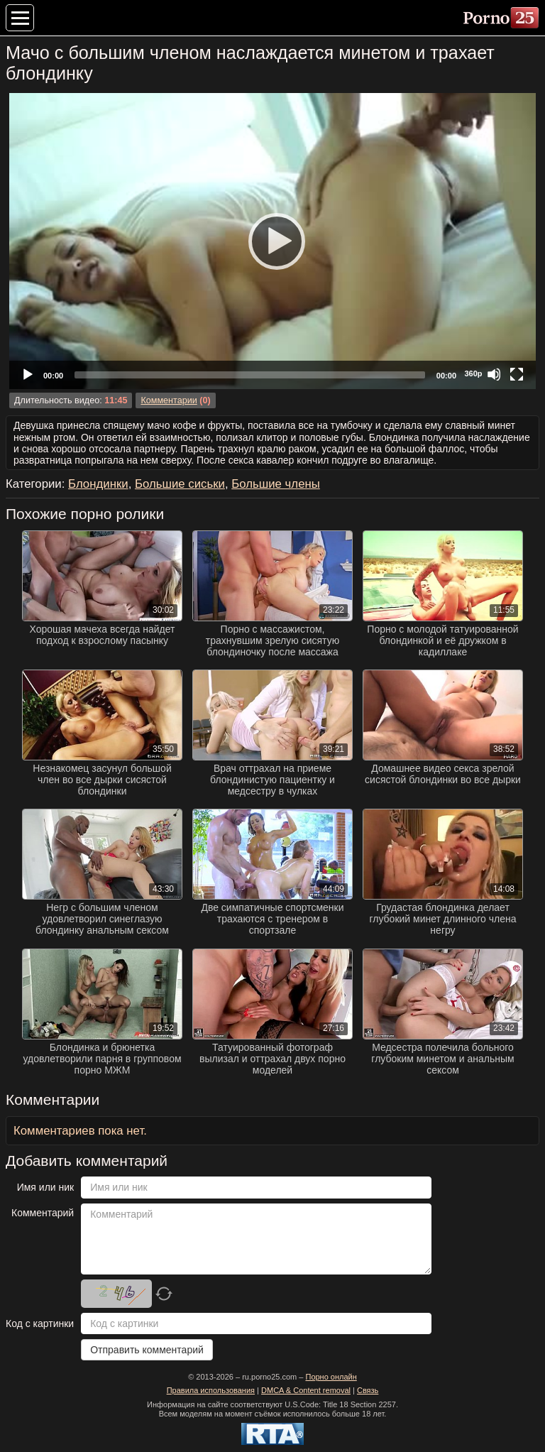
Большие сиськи (180, 484)
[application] (272, 241)
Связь (367, 1390)
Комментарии (169, 400)
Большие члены (275, 484)
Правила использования (211, 1390)
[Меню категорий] (20, 17)
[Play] (272, 240)
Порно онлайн (330, 1376)
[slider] (250, 374)
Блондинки (98, 484)
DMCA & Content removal (306, 1390)
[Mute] (494, 374)
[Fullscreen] (516, 374)
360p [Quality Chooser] (473, 373)
